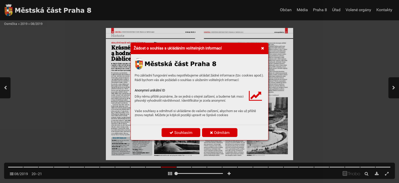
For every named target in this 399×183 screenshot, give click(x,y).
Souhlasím (180, 132)
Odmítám (220, 132)
